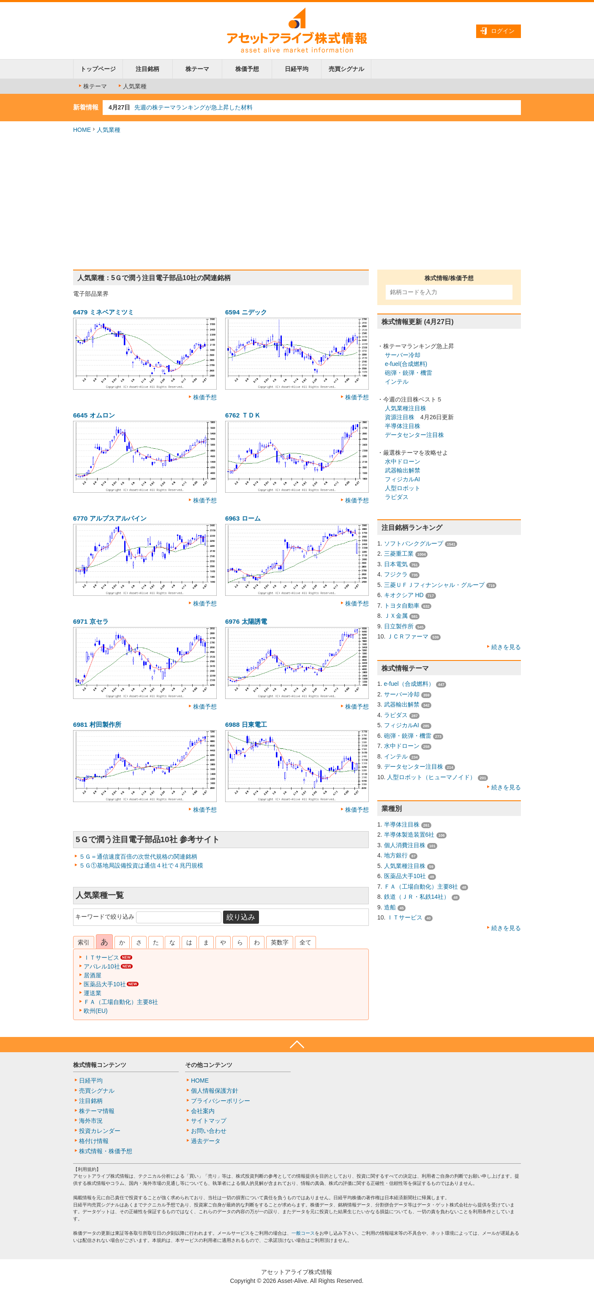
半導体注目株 (402, 426)
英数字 (280, 942)
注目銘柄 (147, 68)
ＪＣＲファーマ (407, 636)
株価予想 (247, 68)
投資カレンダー (99, 1130)
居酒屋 (92, 975)
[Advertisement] (297, 202)
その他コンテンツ (208, 1064)
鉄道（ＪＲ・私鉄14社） (417, 896)
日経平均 (296, 68)
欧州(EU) (96, 1010)
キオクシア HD (404, 595)
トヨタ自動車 (402, 605)
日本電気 (396, 564)
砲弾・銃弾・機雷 (408, 372)
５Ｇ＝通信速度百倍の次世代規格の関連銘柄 (138, 856)
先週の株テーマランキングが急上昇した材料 (193, 107)
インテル (397, 381)
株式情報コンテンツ (99, 1064)
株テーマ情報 (96, 1111)
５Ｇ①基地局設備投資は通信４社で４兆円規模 (141, 865)
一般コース (303, 1233)
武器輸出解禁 (402, 470)
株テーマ (197, 68)
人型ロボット (402, 488)
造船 (390, 907)
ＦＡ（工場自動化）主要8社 (121, 1002)
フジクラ (396, 574)
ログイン (503, 30)
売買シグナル (346, 68)
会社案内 (203, 1111)
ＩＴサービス (101, 957)
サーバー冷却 (402, 355)
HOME (82, 129)
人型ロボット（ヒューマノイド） (431, 777)
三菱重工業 (399, 553)
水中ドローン (402, 461)
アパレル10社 (102, 966)
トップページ (98, 68)
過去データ (206, 1141)
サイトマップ (208, 1120)
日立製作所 (399, 626)
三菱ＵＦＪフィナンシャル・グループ (434, 584)
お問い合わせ (208, 1130)
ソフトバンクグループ (413, 543)
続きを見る (506, 647)
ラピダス (397, 497)
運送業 (92, 993)
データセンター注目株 (414, 434)
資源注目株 (399, 417)
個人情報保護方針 (214, 1090)
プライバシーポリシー (220, 1100)
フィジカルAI (402, 479)
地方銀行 (396, 855)
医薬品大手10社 (105, 984)
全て (305, 942)
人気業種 (132, 86)
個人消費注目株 (404, 845)
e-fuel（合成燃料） (409, 683)
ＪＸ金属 (396, 615)
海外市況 (91, 1120)
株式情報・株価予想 (105, 1151)
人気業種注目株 (405, 408)
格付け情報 (94, 1141)
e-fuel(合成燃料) (406, 363)
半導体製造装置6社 (409, 834)
